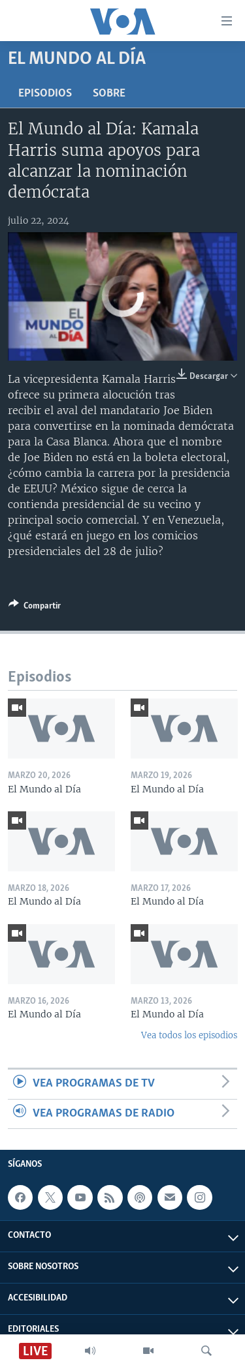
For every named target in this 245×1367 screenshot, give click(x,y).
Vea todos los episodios (189, 1035)
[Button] (34, 607)
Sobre (109, 93)
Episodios (45, 93)
